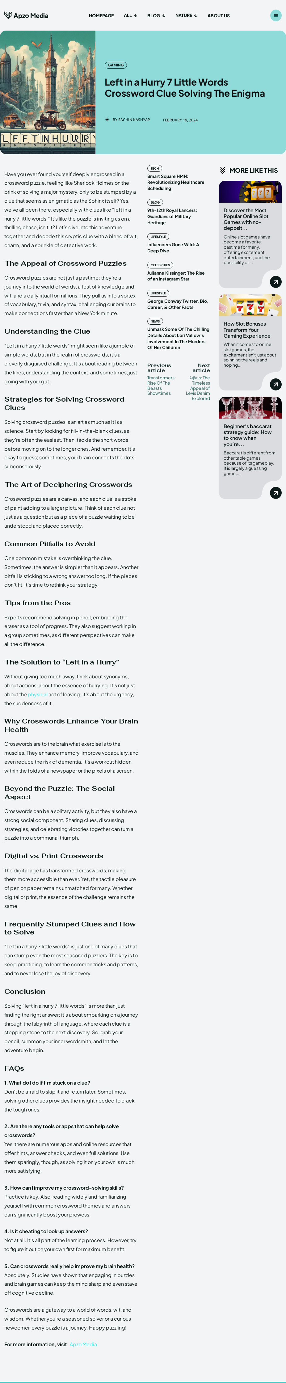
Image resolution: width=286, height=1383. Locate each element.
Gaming (116, 65)
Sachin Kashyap (134, 120)
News (155, 315)
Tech (155, 168)
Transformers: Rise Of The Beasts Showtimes (161, 378)
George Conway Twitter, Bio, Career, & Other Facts (177, 298)
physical (38, 694)
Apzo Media (83, 1344)
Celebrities (160, 259)
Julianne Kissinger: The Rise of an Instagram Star (178, 270)
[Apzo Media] (26, 15)
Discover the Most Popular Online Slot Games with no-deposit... (246, 219)
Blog (155, 202)
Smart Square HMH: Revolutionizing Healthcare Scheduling (175, 182)
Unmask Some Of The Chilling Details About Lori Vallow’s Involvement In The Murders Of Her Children (177, 332)
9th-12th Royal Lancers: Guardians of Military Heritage (178, 213)
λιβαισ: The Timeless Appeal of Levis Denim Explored (198, 381)
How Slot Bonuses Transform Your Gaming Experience (247, 329)
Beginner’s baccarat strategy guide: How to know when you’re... (248, 434)
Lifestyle (158, 231)
